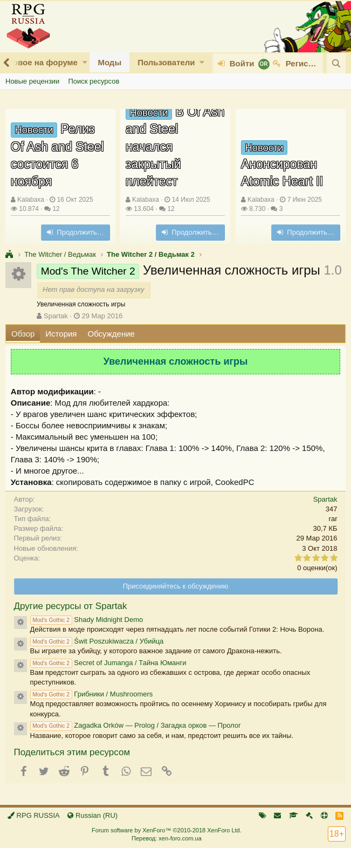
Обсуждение (111, 333)
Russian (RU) (92, 815)
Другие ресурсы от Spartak (70, 606)
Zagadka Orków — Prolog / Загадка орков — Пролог (135, 725)
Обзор (23, 333)
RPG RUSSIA (34, 815)
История (61, 333)
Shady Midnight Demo (86, 620)
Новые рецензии (32, 81)
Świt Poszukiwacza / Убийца (97, 641)
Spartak (56, 316)
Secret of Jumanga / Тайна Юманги (108, 663)
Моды (109, 62)
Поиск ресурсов (93, 81)
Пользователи (166, 62)
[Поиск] (336, 63)
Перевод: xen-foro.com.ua (167, 838)
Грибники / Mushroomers (91, 694)
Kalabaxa (30, 199)
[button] (85, 62)
